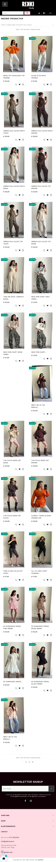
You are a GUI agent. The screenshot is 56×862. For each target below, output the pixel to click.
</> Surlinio (39, 860)
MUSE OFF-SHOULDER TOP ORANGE (14, 77)
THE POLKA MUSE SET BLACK (12, 517)
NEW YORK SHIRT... (38, 352)
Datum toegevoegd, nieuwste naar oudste (28, 25)
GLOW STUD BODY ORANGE (38, 77)
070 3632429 (14, 837)
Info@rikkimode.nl (7, 841)
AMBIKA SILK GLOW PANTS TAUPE (14, 132)
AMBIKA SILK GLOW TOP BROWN (41, 187)
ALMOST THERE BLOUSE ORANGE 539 (41, 517)
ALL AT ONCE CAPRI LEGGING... (39, 572)
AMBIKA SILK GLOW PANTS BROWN (42, 132)
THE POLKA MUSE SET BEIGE (12, 461)
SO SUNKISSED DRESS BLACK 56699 (40, 683)
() (44, 13)
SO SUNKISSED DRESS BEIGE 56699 (40, 627)
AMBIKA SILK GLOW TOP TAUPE (13, 243)
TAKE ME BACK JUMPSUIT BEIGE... (13, 298)
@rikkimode (8, 852)
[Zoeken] (13, 13)
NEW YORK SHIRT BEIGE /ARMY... (12, 353)
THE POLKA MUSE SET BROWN (40, 461)
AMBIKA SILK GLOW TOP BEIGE (41, 243)
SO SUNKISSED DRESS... (12, 681)
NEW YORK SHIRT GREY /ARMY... (40, 298)
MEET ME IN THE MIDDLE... (38, 406)
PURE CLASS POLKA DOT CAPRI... (13, 572)
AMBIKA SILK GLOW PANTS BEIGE (14, 187)
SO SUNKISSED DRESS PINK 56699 (12, 627)
